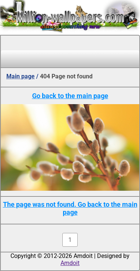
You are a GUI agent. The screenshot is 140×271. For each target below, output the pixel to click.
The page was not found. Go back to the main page (70, 208)
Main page (20, 76)
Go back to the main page (70, 96)
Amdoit (70, 263)
